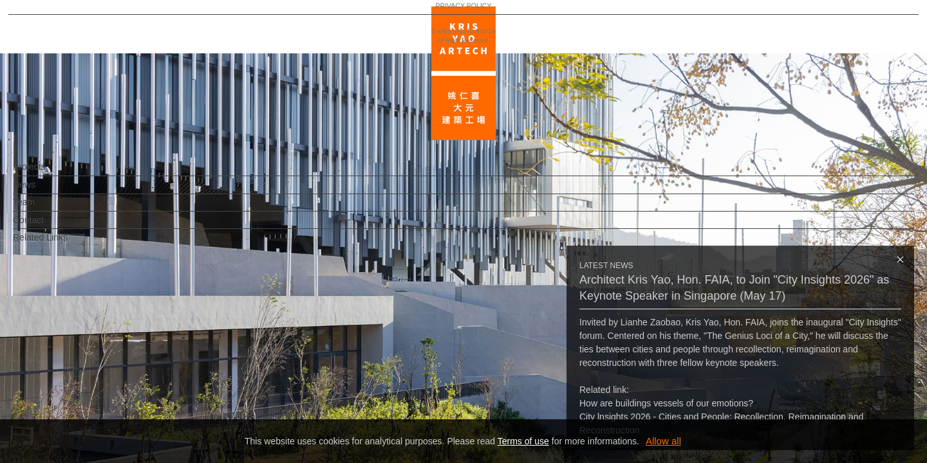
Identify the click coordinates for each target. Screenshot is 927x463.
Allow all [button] (663, 440)
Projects (50, 173)
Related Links (61, 244)
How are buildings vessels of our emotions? (666, 403)
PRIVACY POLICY (66, 415)
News (45, 191)
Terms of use (523, 441)
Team (45, 208)
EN (87, 378)
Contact (49, 226)
